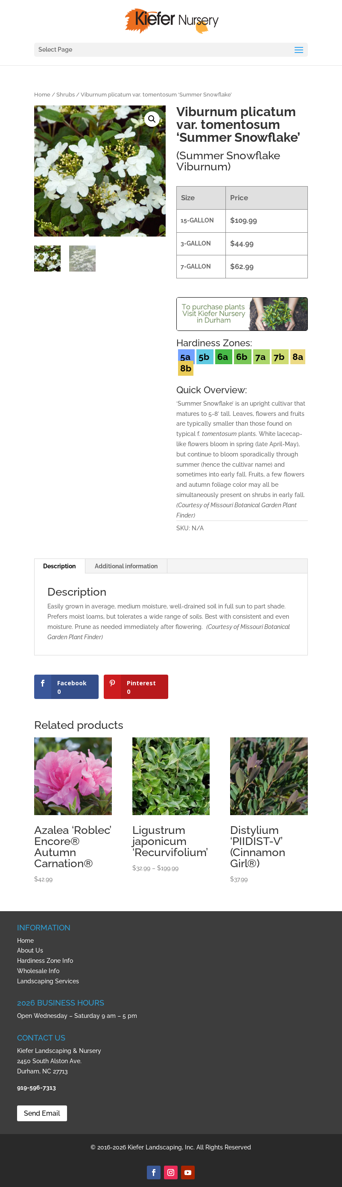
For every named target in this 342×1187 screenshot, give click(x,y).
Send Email (42, 1113)
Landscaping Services (48, 981)
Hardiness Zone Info (45, 960)
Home (42, 94)
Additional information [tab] (126, 566)
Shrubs (65, 94)
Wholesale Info (38, 971)
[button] (152, 119)
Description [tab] (59, 566)
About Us (30, 950)
